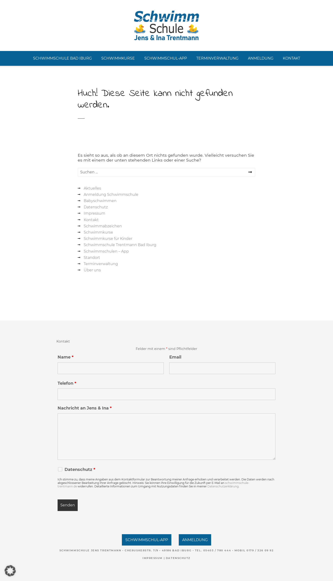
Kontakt (91, 220)
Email (175, 357)
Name (66, 357)
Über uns (92, 270)
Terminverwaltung (101, 264)
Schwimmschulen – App (106, 251)
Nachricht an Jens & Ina (85, 408)
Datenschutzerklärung (223, 486)
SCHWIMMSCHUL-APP (165, 58)
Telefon (67, 383)
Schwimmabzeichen (103, 226)
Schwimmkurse (98, 232)
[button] (10, 571)
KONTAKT (291, 58)
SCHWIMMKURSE (118, 58)
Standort (92, 257)
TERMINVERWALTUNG (217, 58)
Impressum (94, 213)
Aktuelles (92, 188)
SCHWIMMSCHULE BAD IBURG (62, 58)
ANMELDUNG (260, 58)
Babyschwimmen (100, 201)
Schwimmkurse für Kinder (108, 238)
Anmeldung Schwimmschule (111, 194)
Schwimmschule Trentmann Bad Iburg (120, 245)
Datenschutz (96, 207)
